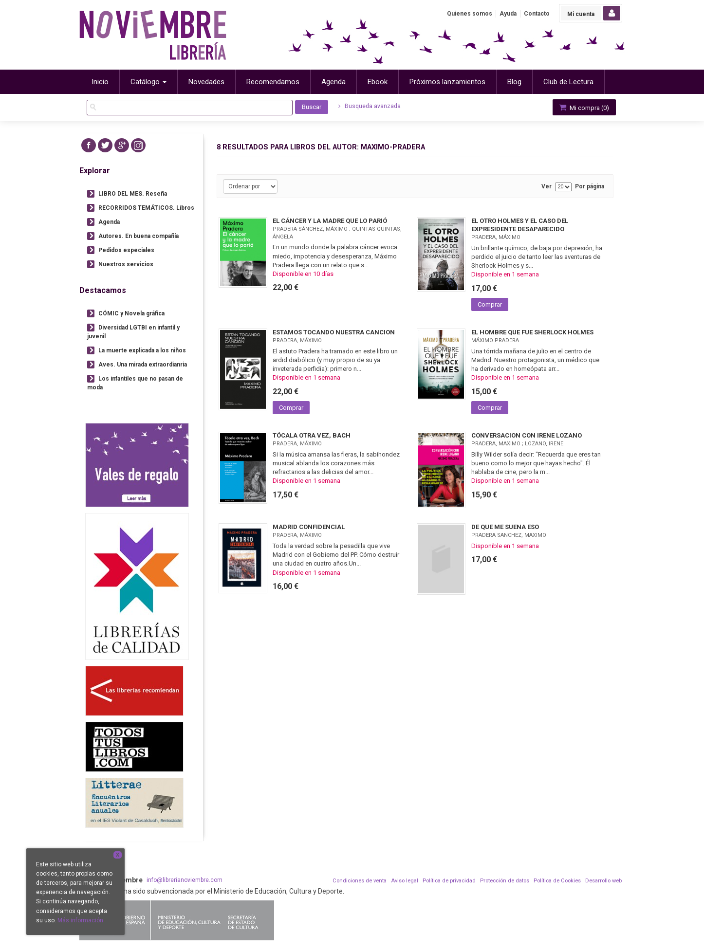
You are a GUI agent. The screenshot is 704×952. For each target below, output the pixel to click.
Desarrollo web (603, 881)
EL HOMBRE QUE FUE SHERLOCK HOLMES (532, 332)
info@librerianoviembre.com (184, 880)
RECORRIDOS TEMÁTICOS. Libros (146, 207)
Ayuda (508, 13)
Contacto (537, 13)
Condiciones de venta (360, 881)
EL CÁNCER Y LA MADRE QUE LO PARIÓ (330, 220)
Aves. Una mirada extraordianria (142, 364)
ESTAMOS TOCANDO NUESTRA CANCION (334, 332)
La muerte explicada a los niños (142, 350)
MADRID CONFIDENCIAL (309, 527)
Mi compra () (583, 107)
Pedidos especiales (126, 250)
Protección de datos (504, 881)
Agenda (109, 222)
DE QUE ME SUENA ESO (505, 527)
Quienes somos (469, 13)
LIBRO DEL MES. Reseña (132, 193)
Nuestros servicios (125, 264)
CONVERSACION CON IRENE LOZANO (526, 435)
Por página (589, 186)
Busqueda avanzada (369, 106)
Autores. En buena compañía (138, 236)
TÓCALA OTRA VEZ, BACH (312, 435)
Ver (546, 186)
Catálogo (148, 81)
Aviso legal (404, 881)
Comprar (490, 304)
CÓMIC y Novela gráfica (131, 313)
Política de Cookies (557, 881)
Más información (80, 920)
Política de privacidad (449, 881)
